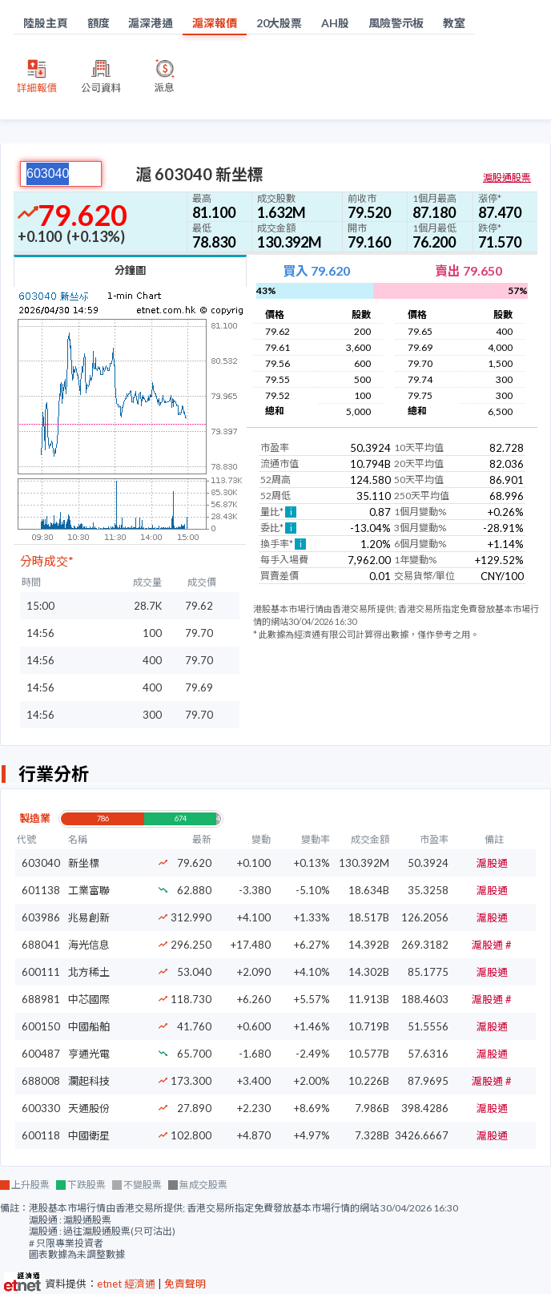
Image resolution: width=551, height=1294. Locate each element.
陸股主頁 (45, 23)
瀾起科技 (89, 1080)
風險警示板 (396, 23)
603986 (41, 917)
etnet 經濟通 (126, 1283)
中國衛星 (89, 1135)
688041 (41, 944)
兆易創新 (89, 917)
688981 (41, 999)
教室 (454, 23)
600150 (41, 1026)
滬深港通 (150, 23)
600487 (41, 1053)
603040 (41, 863)
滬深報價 (214, 23)
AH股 (335, 23)
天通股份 (89, 1108)
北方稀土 (89, 971)
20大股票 (279, 23)
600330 (41, 1108)
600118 (41, 1135)
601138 (41, 890)
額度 (98, 23)
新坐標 (83, 863)
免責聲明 (185, 1283)
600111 (41, 971)
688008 (41, 1080)
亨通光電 (89, 1053)
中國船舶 (89, 1026)
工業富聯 (89, 890)
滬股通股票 (507, 177)
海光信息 (89, 944)
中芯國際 (89, 999)
